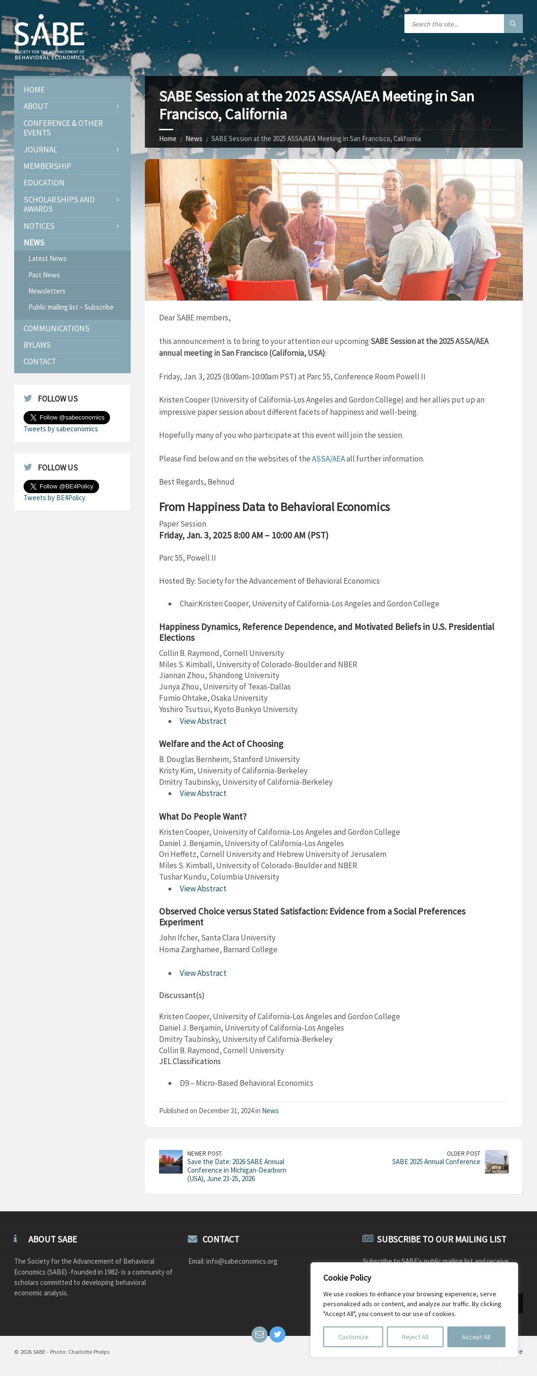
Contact (40, 361)
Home (167, 138)
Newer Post (204, 1153)
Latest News (47, 258)
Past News (44, 274)
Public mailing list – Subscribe (71, 306)
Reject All (415, 1337)
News (193, 138)
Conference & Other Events (63, 128)
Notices (39, 226)
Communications (57, 328)
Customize (353, 1337)
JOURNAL (40, 149)
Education (44, 182)
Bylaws (37, 345)
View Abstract (203, 721)
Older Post (463, 1153)
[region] (414, 1309)
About (36, 106)
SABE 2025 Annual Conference (436, 1161)
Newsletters (47, 290)
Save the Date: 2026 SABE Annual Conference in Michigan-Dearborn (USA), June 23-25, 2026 (236, 1170)
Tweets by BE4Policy (54, 497)
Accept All (476, 1337)
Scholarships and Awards (59, 204)
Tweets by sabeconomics (61, 428)
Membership (47, 166)
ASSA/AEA (328, 458)
